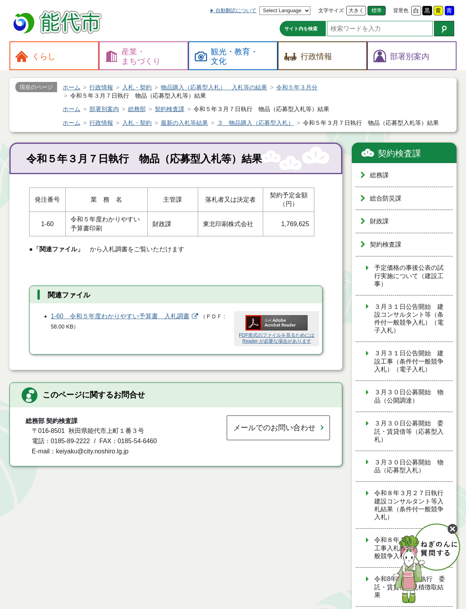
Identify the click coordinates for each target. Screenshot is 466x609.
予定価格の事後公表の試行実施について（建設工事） (409, 275)
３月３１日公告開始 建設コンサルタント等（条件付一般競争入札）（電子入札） (409, 318)
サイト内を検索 (300, 29)
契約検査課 (399, 153)
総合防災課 (385, 198)
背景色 (400, 10)
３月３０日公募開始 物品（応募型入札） (409, 466)
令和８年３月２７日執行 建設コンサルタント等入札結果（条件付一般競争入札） (412, 505)
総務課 (379, 175)
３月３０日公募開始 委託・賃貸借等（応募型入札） (409, 431)
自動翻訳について (235, 10)
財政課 (379, 221)
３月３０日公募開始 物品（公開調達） (409, 396)
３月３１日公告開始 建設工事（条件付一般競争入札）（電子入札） (409, 361)
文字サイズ (331, 10)
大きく (356, 10)
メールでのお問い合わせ (274, 427)
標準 (376, 10)
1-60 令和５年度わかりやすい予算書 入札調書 (120, 316)
